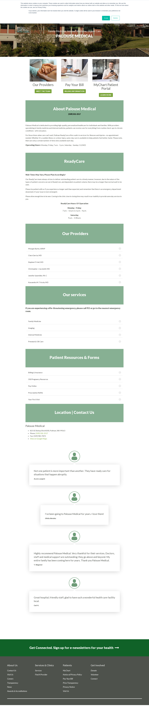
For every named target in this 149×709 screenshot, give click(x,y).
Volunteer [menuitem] (94, 675)
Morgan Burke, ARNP (74, 249)
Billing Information (74, 91)
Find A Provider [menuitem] (41, 675)
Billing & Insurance (74, 373)
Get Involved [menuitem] (98, 665)
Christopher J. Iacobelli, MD (74, 269)
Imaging (74, 328)
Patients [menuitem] (67, 665)
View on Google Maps (38, 439)
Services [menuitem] (38, 671)
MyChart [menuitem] (66, 671)
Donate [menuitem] (94, 671)
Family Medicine (74, 321)
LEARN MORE (106, 95)
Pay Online (74, 386)
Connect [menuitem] (94, 679)
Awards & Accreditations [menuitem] (17, 691)
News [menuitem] (9, 687)
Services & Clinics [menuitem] (44, 665)
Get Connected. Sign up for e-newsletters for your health (74, 648)
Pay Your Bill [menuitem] (68, 679)
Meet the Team (43, 91)
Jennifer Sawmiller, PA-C (74, 276)
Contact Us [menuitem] (11, 671)
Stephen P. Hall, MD (74, 262)
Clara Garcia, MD (74, 255)
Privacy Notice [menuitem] (69, 687)
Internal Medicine (74, 335)
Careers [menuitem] (10, 679)
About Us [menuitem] (12, 665)
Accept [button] (106, 18)
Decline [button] (115, 18)
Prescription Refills (74, 393)
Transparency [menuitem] (12, 683)
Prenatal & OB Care (74, 342)
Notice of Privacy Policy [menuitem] (72, 675)
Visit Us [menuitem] (10, 675)
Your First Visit (74, 399)
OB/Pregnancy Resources (74, 379)
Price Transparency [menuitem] (70, 683)
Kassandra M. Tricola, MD (74, 282)
